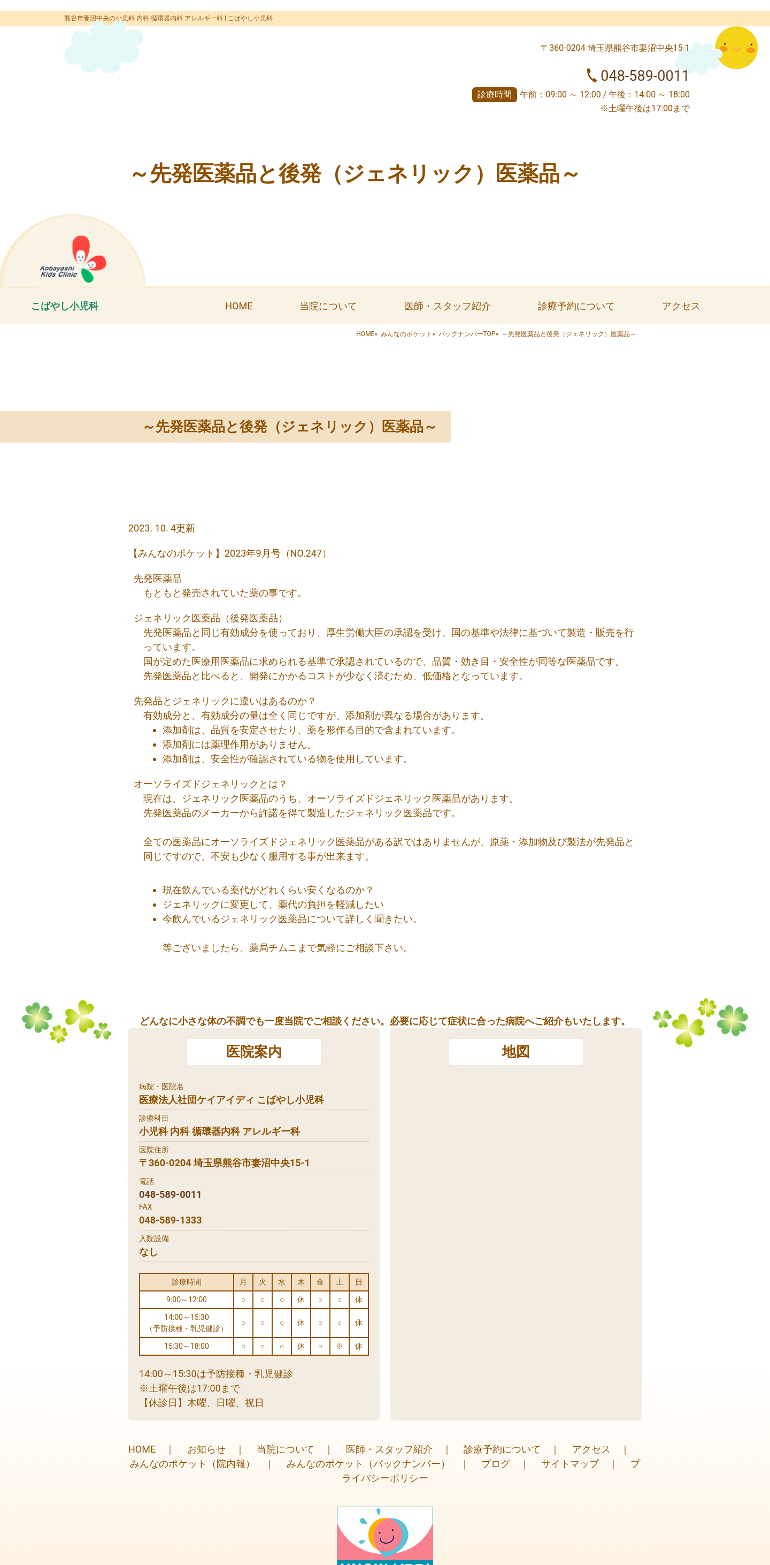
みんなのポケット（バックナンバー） (368, 1463)
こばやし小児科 (64, 306)
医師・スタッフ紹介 (447, 306)
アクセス (681, 306)
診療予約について (576, 306)
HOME (238, 306)
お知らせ (206, 1449)
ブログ (496, 1463)
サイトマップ (570, 1463)
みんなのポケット (406, 334)
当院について (328, 306)
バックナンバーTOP (467, 334)
